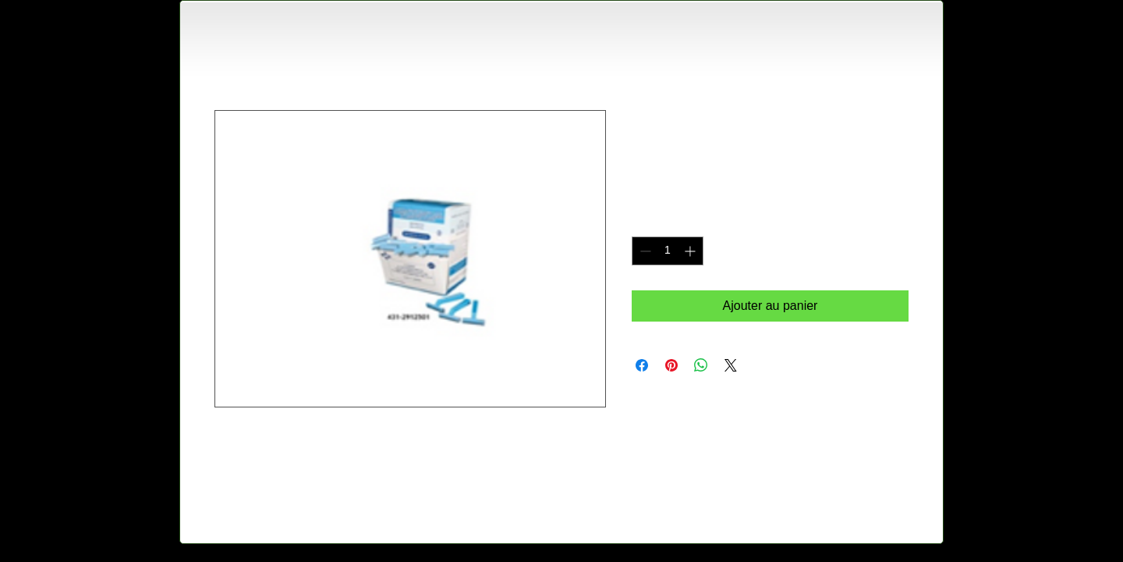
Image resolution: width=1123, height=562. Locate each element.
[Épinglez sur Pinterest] (671, 365)
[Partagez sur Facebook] (641, 365)
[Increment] (691, 251)
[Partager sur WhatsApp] (701, 365)
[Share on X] (730, 365)
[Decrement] (644, 251)
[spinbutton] (668, 251)
